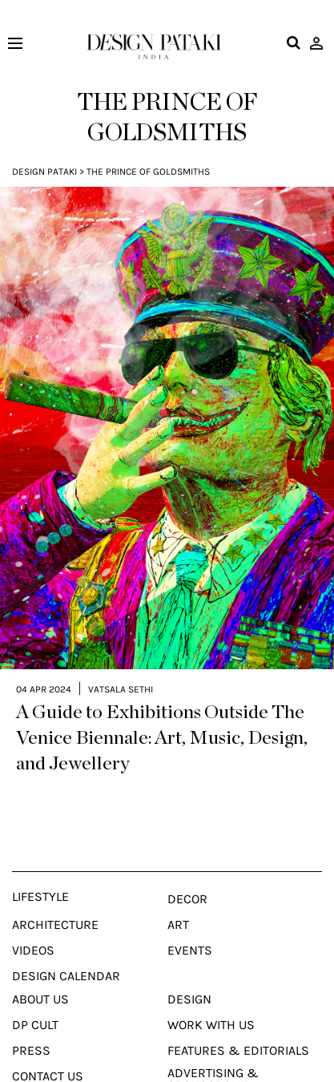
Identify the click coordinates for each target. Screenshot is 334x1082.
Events (189, 920)
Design (189, 969)
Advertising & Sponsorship (213, 1050)
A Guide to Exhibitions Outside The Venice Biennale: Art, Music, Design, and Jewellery (162, 708)
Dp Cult (35, 995)
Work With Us (211, 995)
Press (31, 1021)
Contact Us (47, 1046)
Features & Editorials (238, 1021)
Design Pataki (44, 171)
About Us (40, 969)
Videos (33, 920)
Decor (187, 869)
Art (178, 895)
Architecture (55, 895)
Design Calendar (66, 946)
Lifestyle (40, 867)
